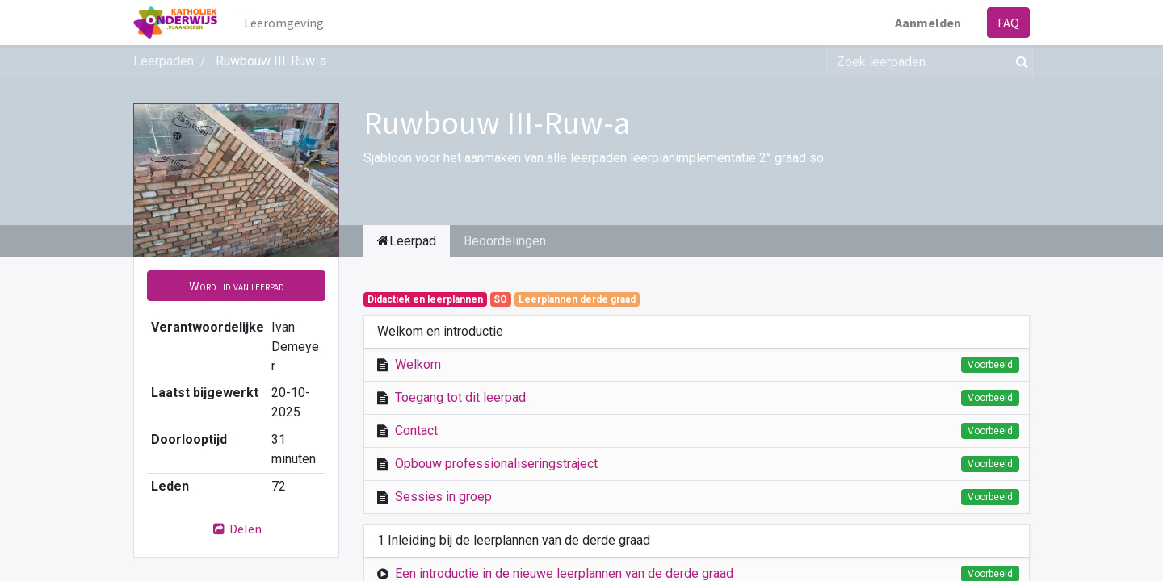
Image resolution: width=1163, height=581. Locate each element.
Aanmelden (928, 23)
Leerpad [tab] (406, 241)
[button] (236, 285)
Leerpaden (163, 61)
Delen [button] (236, 528)
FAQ (1008, 23)
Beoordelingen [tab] (505, 241)
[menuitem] (283, 22)
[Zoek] (1019, 61)
